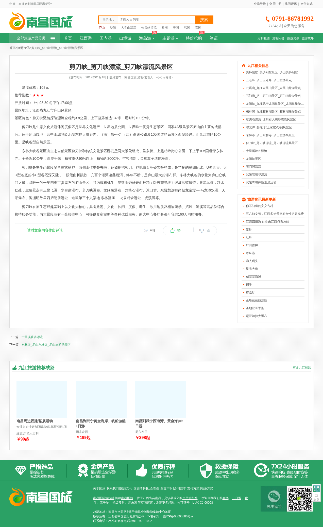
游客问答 (278, 38)
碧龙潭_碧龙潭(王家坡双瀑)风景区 (269, 127)
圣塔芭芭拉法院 (256, 300)
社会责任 (153, 488)
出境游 (125, 38)
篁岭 (249, 229)
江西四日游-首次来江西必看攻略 (268, 221)
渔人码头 (252, 261)
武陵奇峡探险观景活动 (261, 182)
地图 (168, 512)
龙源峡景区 (253, 159)
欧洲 (165, 27)
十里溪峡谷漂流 (256, 151)
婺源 (113, 27)
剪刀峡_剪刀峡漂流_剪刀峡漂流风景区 (272, 143)
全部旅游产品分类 (36, 38)
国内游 (105, 38)
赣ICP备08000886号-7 (178, 516)
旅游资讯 (293, 38)
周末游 (132, 502)
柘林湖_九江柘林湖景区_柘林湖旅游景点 (273, 111)
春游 (226, 498)
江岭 (249, 237)
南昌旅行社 (190, 498)
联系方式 (207, 488)
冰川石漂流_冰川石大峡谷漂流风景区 (271, 119)
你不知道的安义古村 (259, 206)
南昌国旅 (127, 498)
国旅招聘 (139, 488)
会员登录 (260, 4)
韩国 (187, 27)
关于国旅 (99, 488)
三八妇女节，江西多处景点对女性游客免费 (275, 214)
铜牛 (249, 284)
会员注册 (275, 4)
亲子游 (104, 502)
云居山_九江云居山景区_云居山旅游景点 (273, 88)
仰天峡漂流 (149, 27)
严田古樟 (252, 245)
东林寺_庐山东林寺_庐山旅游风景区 (270, 135)
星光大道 (252, 269)
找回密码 (291, 4)
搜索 (204, 19)
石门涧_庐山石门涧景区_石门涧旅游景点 (273, 96)
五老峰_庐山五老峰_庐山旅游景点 (269, 80)
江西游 (86, 38)
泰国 (198, 27)
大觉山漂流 (128, 27)
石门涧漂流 (253, 166)
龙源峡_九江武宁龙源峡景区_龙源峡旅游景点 (276, 104)
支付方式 (306, 4)
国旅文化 (126, 488)
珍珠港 (250, 253)
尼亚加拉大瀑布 (256, 316)
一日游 (236, 498)
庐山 (102, 27)
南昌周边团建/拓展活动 (34, 421)
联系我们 (113, 488)
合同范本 (180, 488)
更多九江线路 (302, 368)
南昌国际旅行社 (103, 498)
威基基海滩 (253, 276)
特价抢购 (195, 36)
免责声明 (166, 488)
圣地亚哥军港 (255, 308)
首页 (68, 38)
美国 (176, 27)
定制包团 (264, 38)
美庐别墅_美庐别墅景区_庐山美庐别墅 (272, 72)
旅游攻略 (308, 38)
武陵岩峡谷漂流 (256, 174)
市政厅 (250, 292)
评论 (152, 230)
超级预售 (118, 502)
